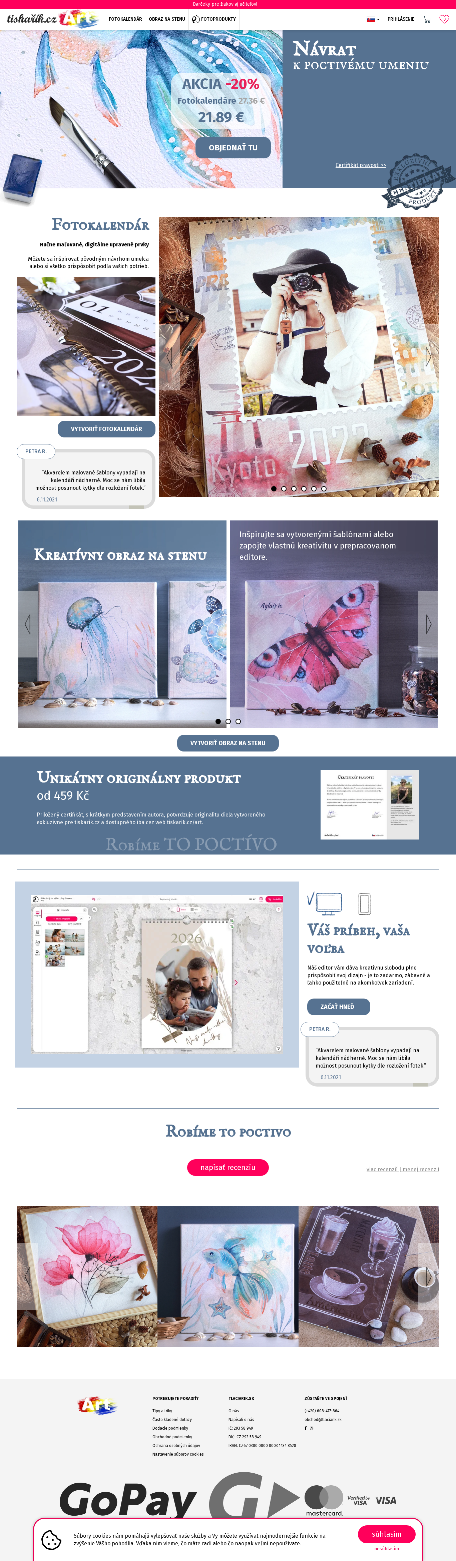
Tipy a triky (162, 1411)
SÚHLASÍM (387, 1534)
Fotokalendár (125, 19)
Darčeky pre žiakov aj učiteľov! (228, 4)
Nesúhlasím (386, 1549)
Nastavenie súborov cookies (178, 1454)
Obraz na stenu (167, 19)
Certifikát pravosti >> (361, 165)
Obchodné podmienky (172, 1437)
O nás (234, 1411)
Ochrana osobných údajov (176, 1445)
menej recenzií (421, 1169)
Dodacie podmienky (170, 1428)
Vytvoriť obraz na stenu (228, 743)
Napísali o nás (241, 1419)
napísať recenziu (228, 1167)
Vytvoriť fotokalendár (106, 429)
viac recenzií (382, 1169)
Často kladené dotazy (172, 1419)
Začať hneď (339, 1007)
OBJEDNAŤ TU (233, 147)
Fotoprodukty (214, 19)
